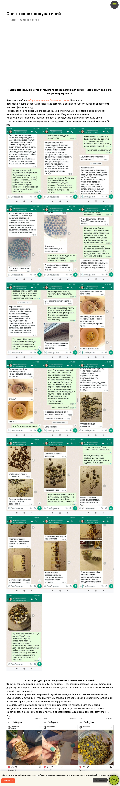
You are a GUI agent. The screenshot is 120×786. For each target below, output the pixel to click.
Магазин (66, 750)
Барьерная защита (69, 757)
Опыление (66, 753)
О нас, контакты (23, 767)
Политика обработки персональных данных (32, 770)
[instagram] (19, 757)
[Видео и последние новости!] (24, 757)
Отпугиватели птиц (69, 760)
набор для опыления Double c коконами (57, 102)
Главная (66, 746)
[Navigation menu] (114, 4)
